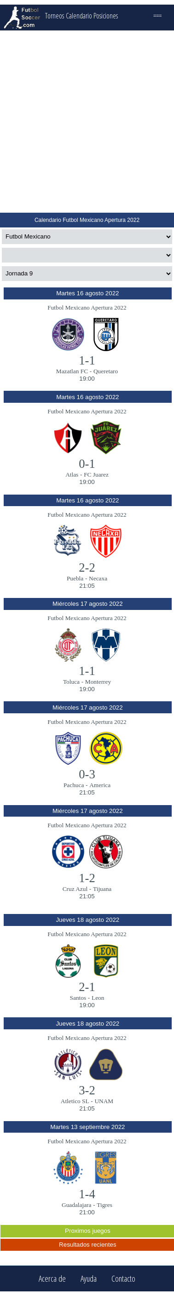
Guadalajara (76, 1204)
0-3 (87, 774)
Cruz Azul (75, 888)
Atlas (71, 474)
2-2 (87, 567)
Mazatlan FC (72, 371)
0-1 (87, 464)
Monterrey (98, 681)
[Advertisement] (86, 121)
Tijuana (102, 888)
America (99, 785)
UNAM (103, 1101)
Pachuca (74, 785)
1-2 (87, 878)
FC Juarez (96, 474)
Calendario (79, 16)
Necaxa (98, 578)
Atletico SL (75, 1101)
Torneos (54, 16)
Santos (78, 997)
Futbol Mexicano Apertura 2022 (86, 307)
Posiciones (105, 16)
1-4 (87, 1194)
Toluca (71, 681)
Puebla (75, 578)
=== (157, 16)
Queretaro (105, 371)
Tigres (104, 1204)
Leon (98, 997)
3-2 (87, 1090)
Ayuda (89, 1278)
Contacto (123, 1278)
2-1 (87, 987)
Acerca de (52, 1278)
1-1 (87, 360)
